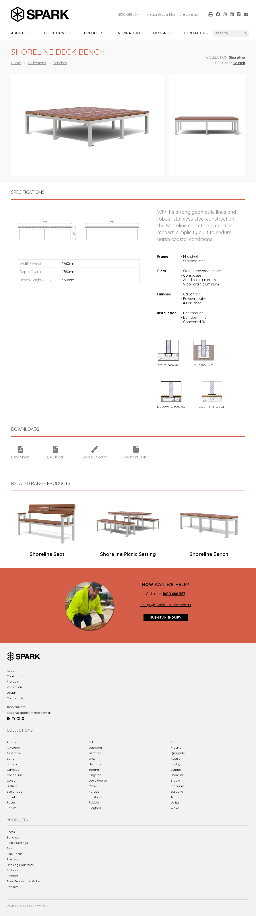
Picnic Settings (17, 843)
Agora (11, 742)
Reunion (176, 759)
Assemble (14, 753)
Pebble (94, 802)
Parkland (95, 797)
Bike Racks (14, 854)
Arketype (13, 747)
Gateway (95, 747)
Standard (177, 786)
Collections (56, 33)
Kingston (95, 775)
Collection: (217, 57)
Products (17, 820)
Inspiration (128, 33)
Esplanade (14, 792)
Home (16, 63)
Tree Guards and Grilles (24, 881)
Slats (161, 271)
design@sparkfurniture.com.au (172, 14)
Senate (176, 770)
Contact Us (196, 33)
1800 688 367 (128, 14)
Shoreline (237, 57)
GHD (92, 759)
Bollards (13, 870)
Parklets (12, 887)
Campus (13, 770)
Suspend (177, 792)
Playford (95, 808)
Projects (93, 33)
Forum (11, 808)
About (19, 33)
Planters (13, 876)
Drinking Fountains (20, 865)
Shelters (12, 859)
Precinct (176, 747)
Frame (162, 256)
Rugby (175, 764)
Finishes (164, 294)
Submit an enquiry (165, 617)
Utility (175, 802)
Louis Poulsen (99, 780)
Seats (11, 832)
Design (162, 33)
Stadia (175, 780)
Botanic (12, 764)
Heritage (95, 764)
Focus (11, 802)
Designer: (223, 63)
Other (93, 786)
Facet (11, 797)
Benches (60, 63)
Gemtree (95, 753)
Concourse (15, 775)
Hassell (239, 63)
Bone (10, 759)
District (12, 786)
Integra (94, 770)
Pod (173, 742)
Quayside (178, 753)
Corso (11, 780)
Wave (175, 808)
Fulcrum (94, 742)
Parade (94, 792)
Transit (175, 797)
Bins (10, 848)
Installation (166, 313)
